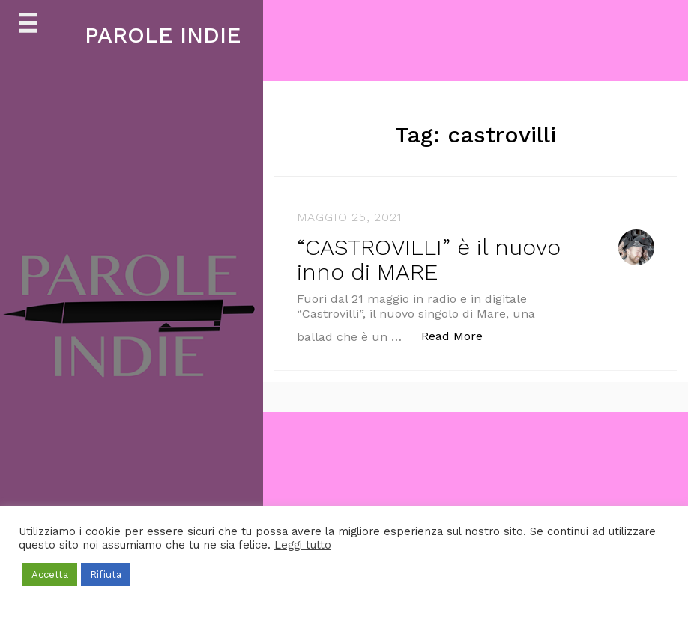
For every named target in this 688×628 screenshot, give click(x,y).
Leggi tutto (302, 545)
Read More (459, 335)
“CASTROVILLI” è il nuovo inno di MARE (429, 259)
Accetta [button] (49, 574)
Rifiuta (105, 574)
